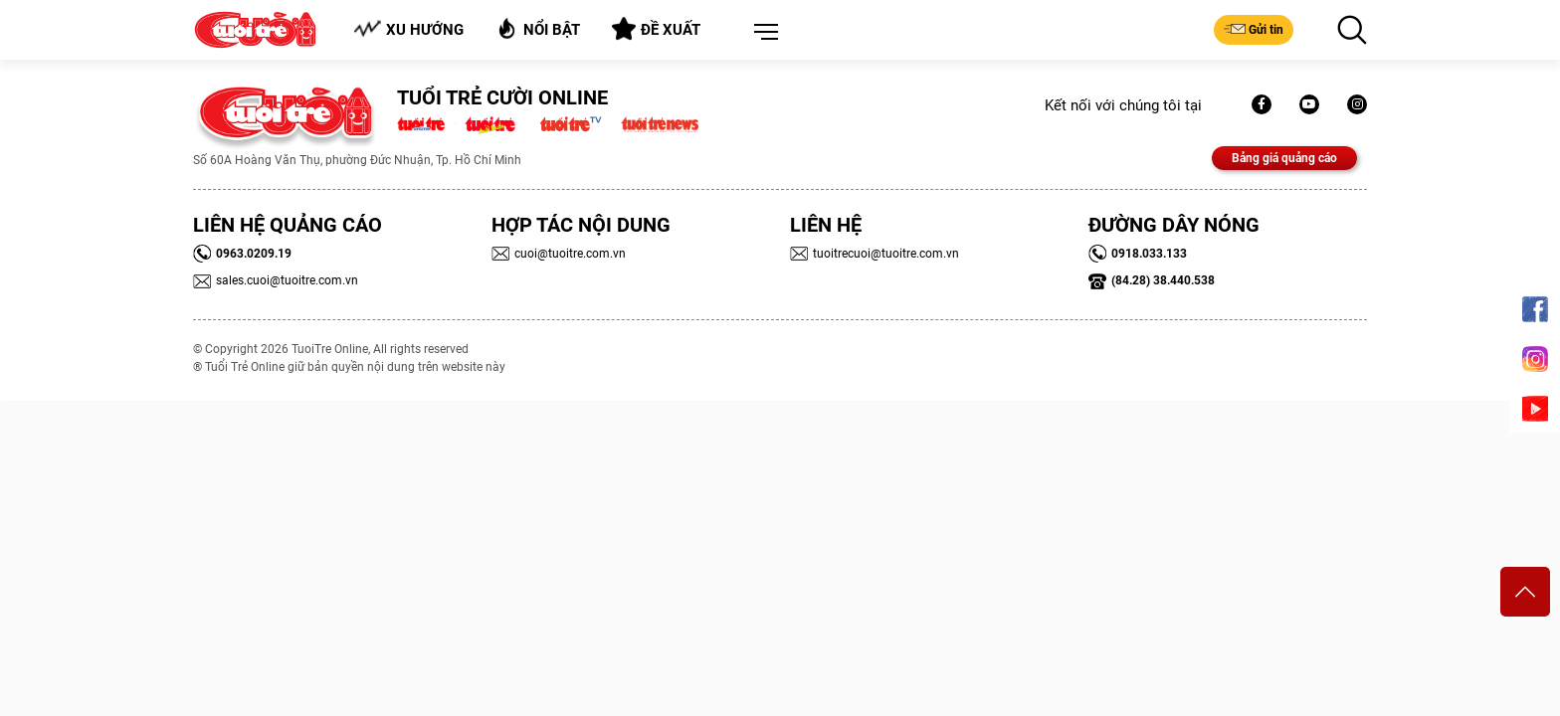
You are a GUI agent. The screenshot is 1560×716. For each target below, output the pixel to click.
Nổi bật (537, 28)
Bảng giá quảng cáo (1284, 158)
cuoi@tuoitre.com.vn (558, 254)
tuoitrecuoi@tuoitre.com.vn (874, 254)
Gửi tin (1253, 29)
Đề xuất (656, 29)
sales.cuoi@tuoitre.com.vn (275, 280)
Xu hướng (408, 29)
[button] (762, 33)
